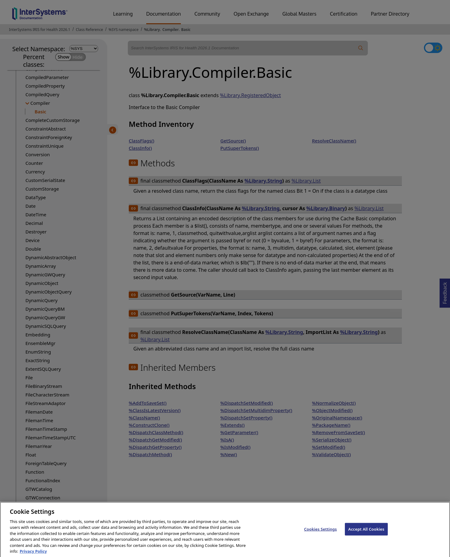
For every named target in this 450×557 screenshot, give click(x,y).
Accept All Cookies (366, 534)
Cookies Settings (320, 534)
